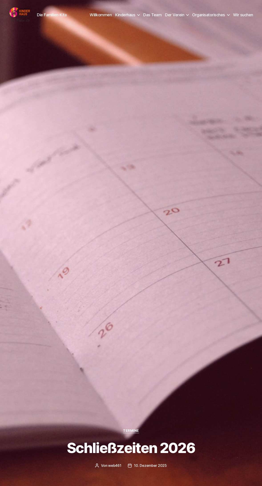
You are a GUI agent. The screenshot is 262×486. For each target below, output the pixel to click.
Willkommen (101, 16)
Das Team (152, 16)
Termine (131, 431)
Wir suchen (243, 16)
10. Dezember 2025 (150, 465)
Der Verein (174, 16)
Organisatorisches (208, 16)
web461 (114, 465)
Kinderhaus (125, 16)
